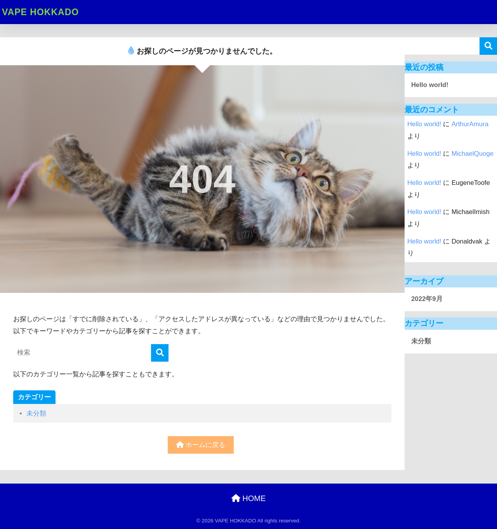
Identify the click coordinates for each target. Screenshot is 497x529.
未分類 (36, 413)
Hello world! (429, 85)
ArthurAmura (470, 124)
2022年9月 (427, 299)
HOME (248, 498)
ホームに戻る (200, 445)
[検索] (160, 353)
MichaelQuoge (473, 153)
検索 (488, 46)
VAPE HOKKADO (40, 12)
